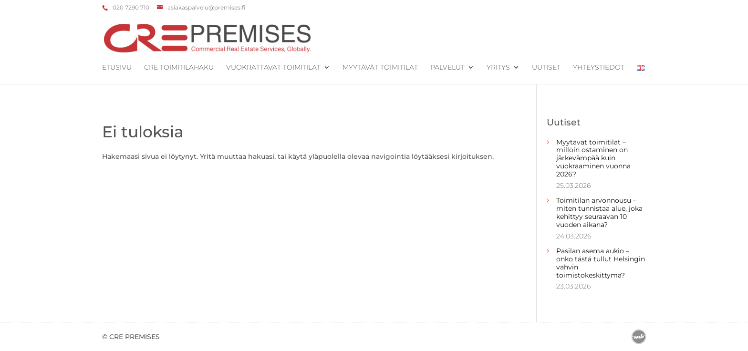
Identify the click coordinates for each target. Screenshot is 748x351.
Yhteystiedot (598, 68)
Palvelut (447, 68)
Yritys (498, 68)
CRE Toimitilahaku (179, 68)
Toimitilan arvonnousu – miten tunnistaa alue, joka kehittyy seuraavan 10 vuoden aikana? (599, 212)
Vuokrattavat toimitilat (273, 68)
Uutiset (546, 68)
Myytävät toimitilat (380, 68)
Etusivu (117, 68)
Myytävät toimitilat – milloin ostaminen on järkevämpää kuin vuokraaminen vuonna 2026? (593, 158)
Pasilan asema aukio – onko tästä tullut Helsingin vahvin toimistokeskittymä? (600, 263)
